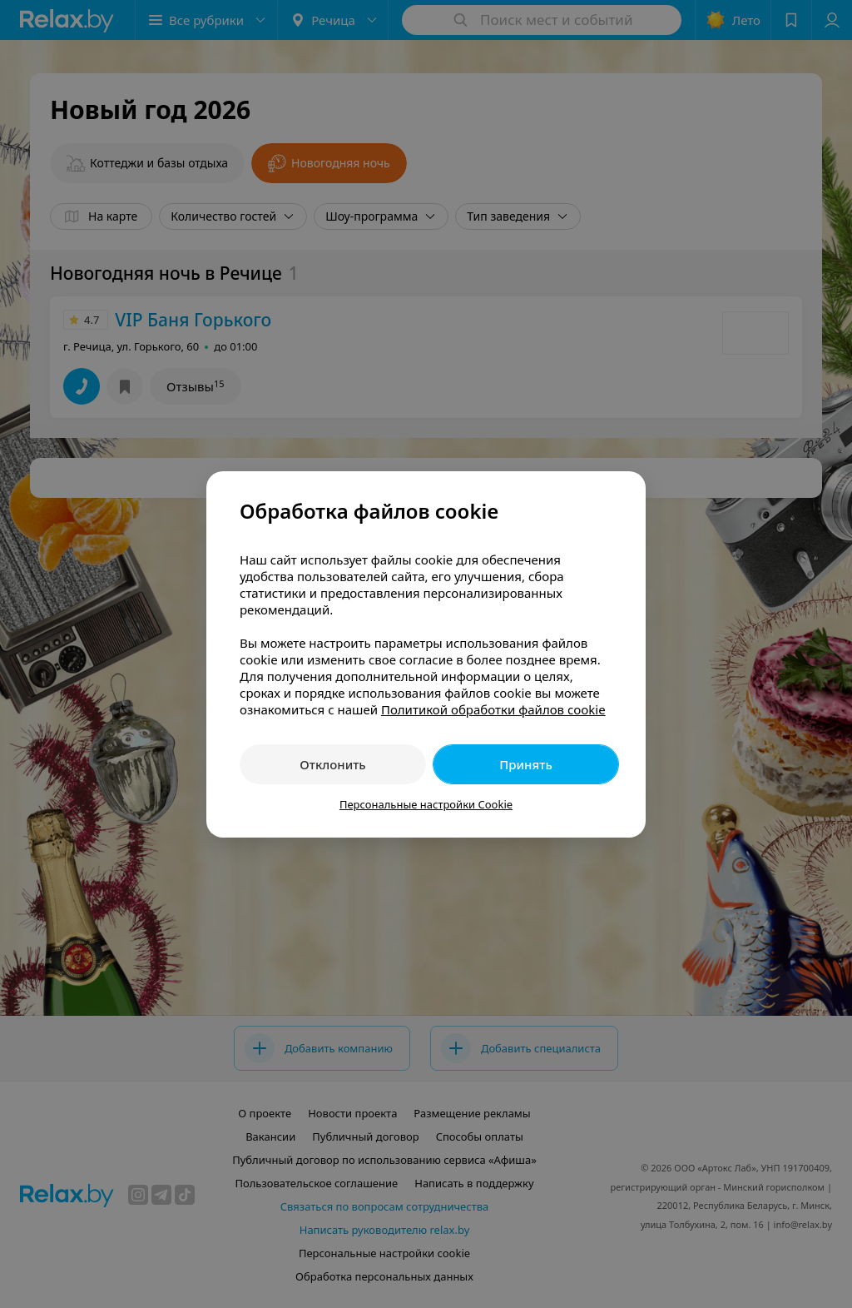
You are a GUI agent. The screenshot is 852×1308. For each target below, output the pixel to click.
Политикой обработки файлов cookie (493, 709)
